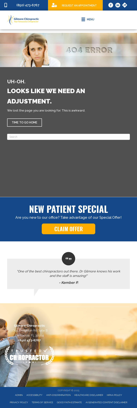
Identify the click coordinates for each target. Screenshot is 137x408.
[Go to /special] (75, 5)
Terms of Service (42, 402)
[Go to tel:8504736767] (24, 5)
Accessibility (34, 395)
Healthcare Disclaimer (88, 395)
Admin (19, 395)
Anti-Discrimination (58, 395)
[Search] (68, 137)
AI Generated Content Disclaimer (106, 402)
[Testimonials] (68, 270)
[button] (24, 122)
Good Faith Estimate (69, 402)
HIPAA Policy (114, 395)
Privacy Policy (19, 402)
